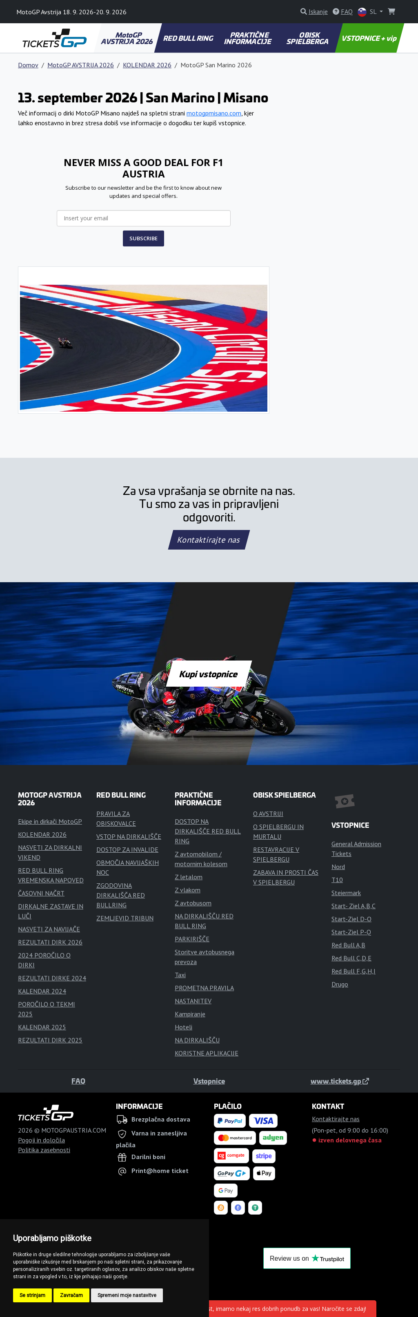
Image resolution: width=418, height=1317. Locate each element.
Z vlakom (187, 890)
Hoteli (183, 1027)
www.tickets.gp (340, 1081)
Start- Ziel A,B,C (353, 906)
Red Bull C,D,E (351, 958)
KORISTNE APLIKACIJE (206, 1053)
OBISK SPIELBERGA (308, 38)
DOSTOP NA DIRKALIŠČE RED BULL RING (208, 831)
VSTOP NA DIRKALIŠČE (128, 836)
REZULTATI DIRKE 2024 (52, 978)
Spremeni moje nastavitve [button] (127, 1295)
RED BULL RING (188, 38)
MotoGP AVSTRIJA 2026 (127, 38)
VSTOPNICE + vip (369, 38)
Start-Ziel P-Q (351, 932)
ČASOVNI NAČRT (41, 893)
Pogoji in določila (41, 1140)
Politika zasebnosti (44, 1150)
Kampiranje (190, 1014)
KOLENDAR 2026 (147, 65)
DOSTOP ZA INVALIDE (127, 849)
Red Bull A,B (348, 945)
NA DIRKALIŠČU (197, 1040)
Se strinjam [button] (32, 1295)
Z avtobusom (193, 903)
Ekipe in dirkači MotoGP (50, 821)
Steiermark (346, 893)
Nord (338, 866)
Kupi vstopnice (209, 673)
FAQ (78, 1081)
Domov (28, 65)
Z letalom (188, 877)
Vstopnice (209, 1081)
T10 (337, 880)
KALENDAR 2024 (42, 991)
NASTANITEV (193, 1001)
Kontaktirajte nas (209, 539)
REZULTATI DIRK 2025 (50, 1040)
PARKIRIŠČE (192, 939)
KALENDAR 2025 (42, 1027)
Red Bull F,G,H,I (353, 971)
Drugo (339, 984)
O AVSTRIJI (268, 813)
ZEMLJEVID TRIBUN (124, 918)
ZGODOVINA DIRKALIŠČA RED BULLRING (120, 895)
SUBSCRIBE (143, 238)
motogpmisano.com (214, 113)
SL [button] (368, 12)
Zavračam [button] (71, 1295)
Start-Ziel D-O (351, 919)
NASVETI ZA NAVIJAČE (49, 929)
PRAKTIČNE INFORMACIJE (248, 38)
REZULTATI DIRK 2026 (50, 942)
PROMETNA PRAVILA (204, 988)
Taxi (180, 975)
